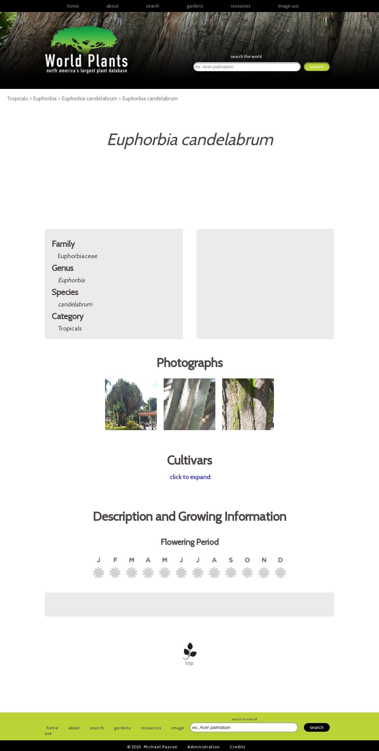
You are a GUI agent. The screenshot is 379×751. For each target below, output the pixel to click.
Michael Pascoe (160, 746)
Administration (203, 746)
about (112, 6)
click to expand (190, 477)
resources (151, 727)
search (152, 6)
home (73, 6)
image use (288, 6)
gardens (195, 6)
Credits (237, 746)
